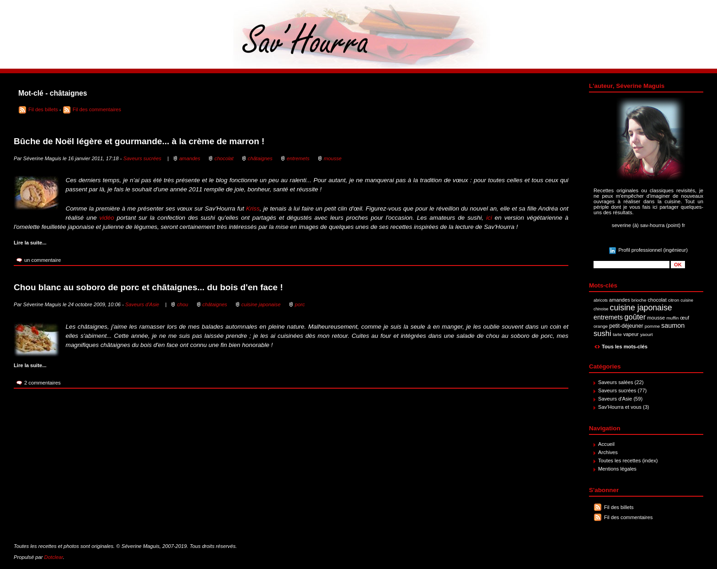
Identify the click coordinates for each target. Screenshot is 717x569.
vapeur (631, 334)
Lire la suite (28, 242)
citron (673, 300)
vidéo (106, 217)
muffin (672, 317)
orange (601, 326)
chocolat (657, 300)
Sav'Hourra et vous (620, 407)
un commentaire (42, 260)
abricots (601, 300)
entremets (608, 317)
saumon (673, 325)
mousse (656, 317)
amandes (619, 300)
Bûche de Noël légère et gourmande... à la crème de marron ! (139, 141)
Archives (608, 452)
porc (300, 304)
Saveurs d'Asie (615, 398)
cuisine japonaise (641, 307)
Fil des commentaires (628, 517)
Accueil (606, 444)
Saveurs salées (615, 382)
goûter (635, 317)
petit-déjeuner (626, 326)
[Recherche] (631, 264)
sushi (602, 333)
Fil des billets (619, 507)
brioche (639, 300)
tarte (617, 334)
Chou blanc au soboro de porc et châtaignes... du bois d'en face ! (148, 287)
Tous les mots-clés (624, 346)
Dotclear (53, 557)
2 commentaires (42, 382)
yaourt (646, 334)
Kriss (253, 208)
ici (489, 217)
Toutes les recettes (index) (628, 460)
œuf (684, 317)
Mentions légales (617, 468)
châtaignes (260, 158)
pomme (652, 326)
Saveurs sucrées (617, 390)
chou (182, 304)
